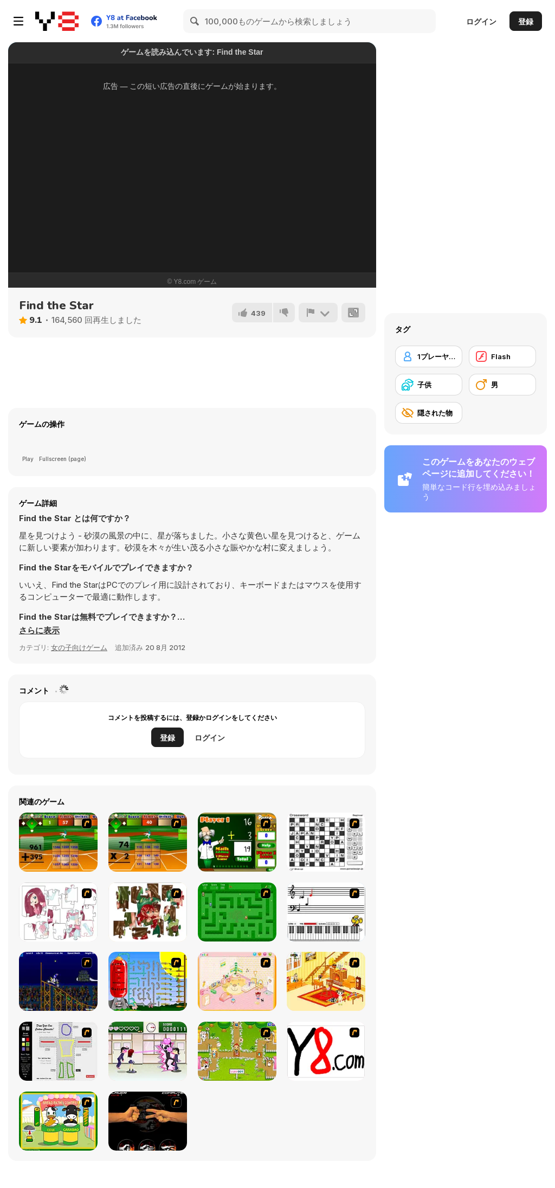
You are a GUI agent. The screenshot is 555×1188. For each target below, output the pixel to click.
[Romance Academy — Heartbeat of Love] (147, 1051)
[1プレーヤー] (428, 356)
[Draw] (326, 1051)
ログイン (481, 21)
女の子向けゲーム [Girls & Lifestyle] (79, 647)
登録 (525, 21)
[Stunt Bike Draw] (58, 981)
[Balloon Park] (147, 981)
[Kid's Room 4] (237, 981)
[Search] (195, 21)
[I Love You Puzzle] (147, 912)
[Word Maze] (237, 912)
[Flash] (502, 356)
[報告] (318, 312)
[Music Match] (326, 912)
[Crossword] (326, 842)
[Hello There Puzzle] (58, 912)
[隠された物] (428, 413)
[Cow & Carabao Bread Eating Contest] (58, 1121)
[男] (502, 384)
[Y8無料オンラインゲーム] (57, 21)
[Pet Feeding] (237, 1051)
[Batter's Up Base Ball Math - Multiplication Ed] (147, 842)
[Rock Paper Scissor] (147, 1121)
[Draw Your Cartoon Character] (58, 1051)
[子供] (428, 384)
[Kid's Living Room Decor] (326, 981)
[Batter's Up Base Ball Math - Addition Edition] (58, 842)
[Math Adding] (237, 842)
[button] (39, 631)
